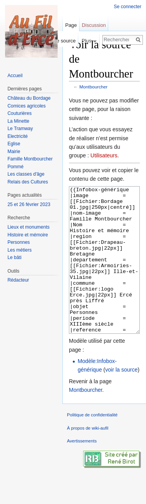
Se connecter (127, 6)
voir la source (121, 399)
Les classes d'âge (25, 174)
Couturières (19, 113)
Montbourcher (93, 86)
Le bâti (14, 257)
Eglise (13, 143)
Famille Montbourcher (30, 159)
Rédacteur (18, 280)
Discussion (94, 25)
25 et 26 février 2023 (28, 204)
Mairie (13, 151)
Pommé (15, 166)
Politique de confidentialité (92, 444)
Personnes (18, 242)
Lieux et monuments (28, 227)
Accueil (15, 75)
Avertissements (82, 470)
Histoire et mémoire (27, 235)
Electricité (17, 136)
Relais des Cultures (27, 182)
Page (71, 25)
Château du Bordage (29, 98)
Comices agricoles (26, 106)
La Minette (18, 121)
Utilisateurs (103, 155)
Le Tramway (20, 128)
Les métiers (19, 250)
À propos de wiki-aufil (87, 457)
